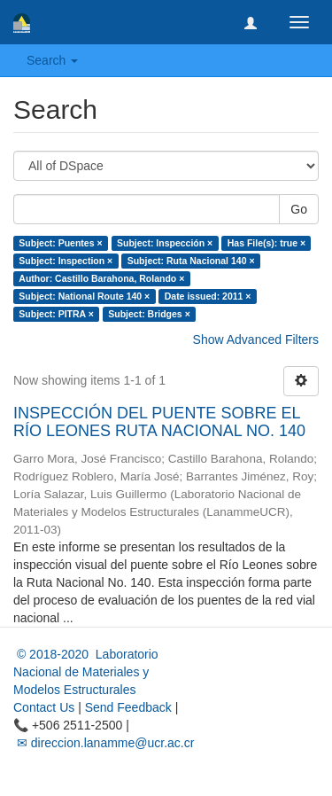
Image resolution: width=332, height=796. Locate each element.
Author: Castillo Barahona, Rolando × (101, 278)
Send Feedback (128, 707)
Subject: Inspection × (65, 260)
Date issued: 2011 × (208, 296)
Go (298, 209)
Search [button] (52, 60)
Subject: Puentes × (60, 243)
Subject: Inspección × (164, 243)
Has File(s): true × (266, 243)
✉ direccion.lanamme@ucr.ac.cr (103, 743)
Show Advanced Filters (256, 339)
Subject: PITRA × (56, 313)
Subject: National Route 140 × (84, 296)
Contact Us (43, 707)
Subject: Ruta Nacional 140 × (191, 260)
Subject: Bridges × (148, 313)
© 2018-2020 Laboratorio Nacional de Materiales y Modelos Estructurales (85, 672)
